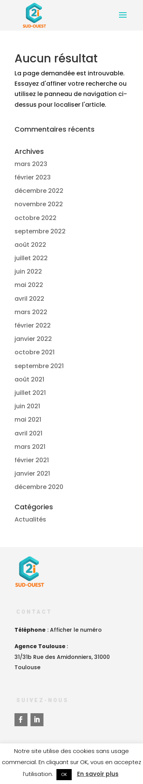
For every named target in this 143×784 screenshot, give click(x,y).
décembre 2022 (38, 190)
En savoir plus (98, 774)
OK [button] (64, 774)
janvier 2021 (32, 473)
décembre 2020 (38, 486)
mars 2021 (29, 446)
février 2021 (31, 460)
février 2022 (32, 325)
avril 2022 (29, 298)
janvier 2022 (33, 338)
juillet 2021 (30, 392)
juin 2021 (27, 406)
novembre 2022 (38, 204)
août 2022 (30, 244)
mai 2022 (28, 284)
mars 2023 (30, 164)
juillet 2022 (31, 258)
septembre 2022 (40, 231)
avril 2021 (28, 433)
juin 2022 (28, 271)
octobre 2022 (35, 218)
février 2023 (32, 177)
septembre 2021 (39, 366)
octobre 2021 (34, 352)
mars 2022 (30, 312)
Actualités (30, 519)
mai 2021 (27, 419)
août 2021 (29, 379)
